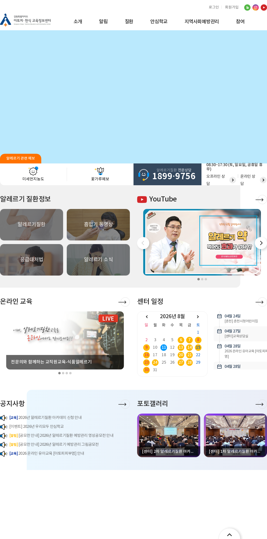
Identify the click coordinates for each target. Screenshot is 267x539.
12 (172, 347)
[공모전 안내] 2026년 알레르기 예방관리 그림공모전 (49, 444)
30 (146, 370)
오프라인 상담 (215, 180)
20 (181, 355)
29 (198, 362)
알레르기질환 (31, 225)
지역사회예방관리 (201, 22)
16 (146, 355)
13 (181, 347)
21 (189, 355)
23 (146, 362)
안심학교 (158, 22)
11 (164, 347)
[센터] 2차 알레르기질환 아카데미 (170, 451)
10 (155, 347)
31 (155, 370)
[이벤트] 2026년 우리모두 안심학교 (32, 427)
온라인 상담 (247, 180)
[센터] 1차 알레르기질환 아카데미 (237, 451)
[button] (261, 243)
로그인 (214, 7)
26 (172, 362)
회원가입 (232, 7)
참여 (240, 22)
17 (155, 355)
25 (164, 362)
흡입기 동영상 (98, 225)
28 (189, 362)
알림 (103, 22)
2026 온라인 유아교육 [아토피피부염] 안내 (42, 453)
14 (189, 347)
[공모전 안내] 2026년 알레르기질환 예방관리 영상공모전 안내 (56, 435)
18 (164, 355)
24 (155, 362)
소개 (78, 22)
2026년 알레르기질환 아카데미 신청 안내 (41, 418)
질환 (129, 22)
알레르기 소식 (98, 260)
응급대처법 (31, 260)
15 (198, 347)
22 (198, 355)
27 (181, 362)
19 (172, 355)
